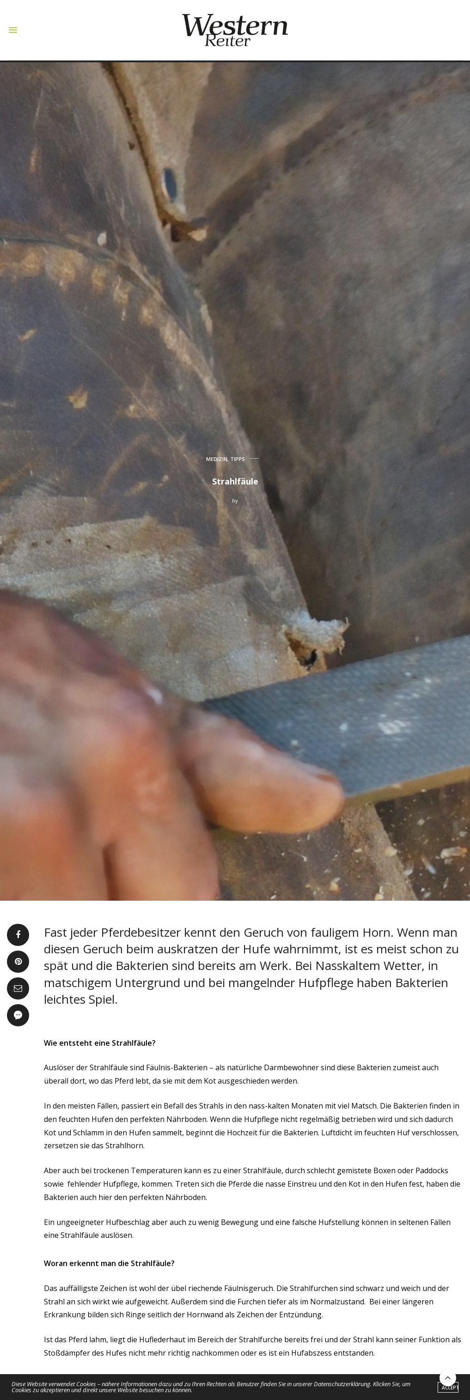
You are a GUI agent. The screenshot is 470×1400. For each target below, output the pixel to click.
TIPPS (237, 458)
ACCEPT (450, 1388)
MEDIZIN (216, 458)
